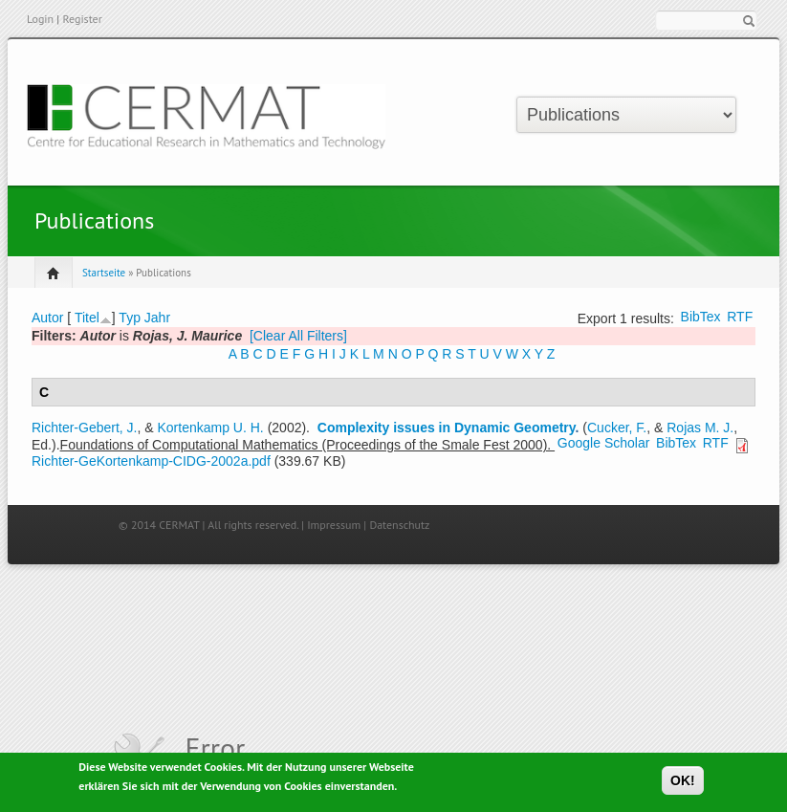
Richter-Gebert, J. (84, 427)
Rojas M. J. (700, 427)
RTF (740, 316)
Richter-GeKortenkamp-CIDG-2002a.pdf (151, 461)
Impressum (334, 524)
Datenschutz (399, 524)
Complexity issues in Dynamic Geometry (446, 427)
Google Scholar (603, 442)
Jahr (157, 317)
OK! (682, 783)
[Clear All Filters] (298, 335)
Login (40, 18)
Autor (47, 317)
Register (81, 18)
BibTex (701, 316)
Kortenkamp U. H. (211, 427)
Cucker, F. (616, 427)
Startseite (103, 272)
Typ (130, 317)
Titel (87, 317)
